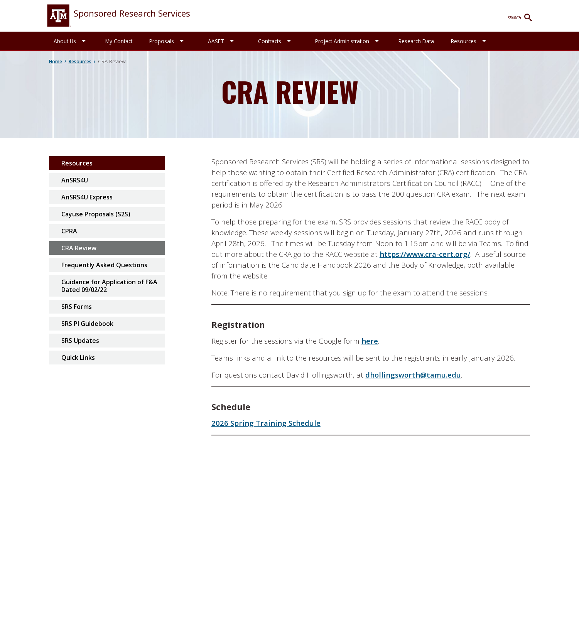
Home (55, 61)
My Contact (118, 41)
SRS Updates (80, 340)
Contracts (269, 41)
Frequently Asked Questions (104, 265)
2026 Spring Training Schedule (266, 423)
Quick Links (78, 357)
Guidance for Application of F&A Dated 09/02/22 (109, 286)
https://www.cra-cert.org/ (425, 254)
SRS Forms (76, 306)
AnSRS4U (74, 180)
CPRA (69, 231)
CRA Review (78, 248)
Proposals (161, 41)
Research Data (416, 41)
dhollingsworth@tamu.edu (413, 375)
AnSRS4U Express (87, 197)
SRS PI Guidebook (87, 323)
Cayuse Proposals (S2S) (95, 214)
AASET (216, 41)
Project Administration (342, 41)
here (369, 341)
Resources (463, 41)
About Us (65, 41)
